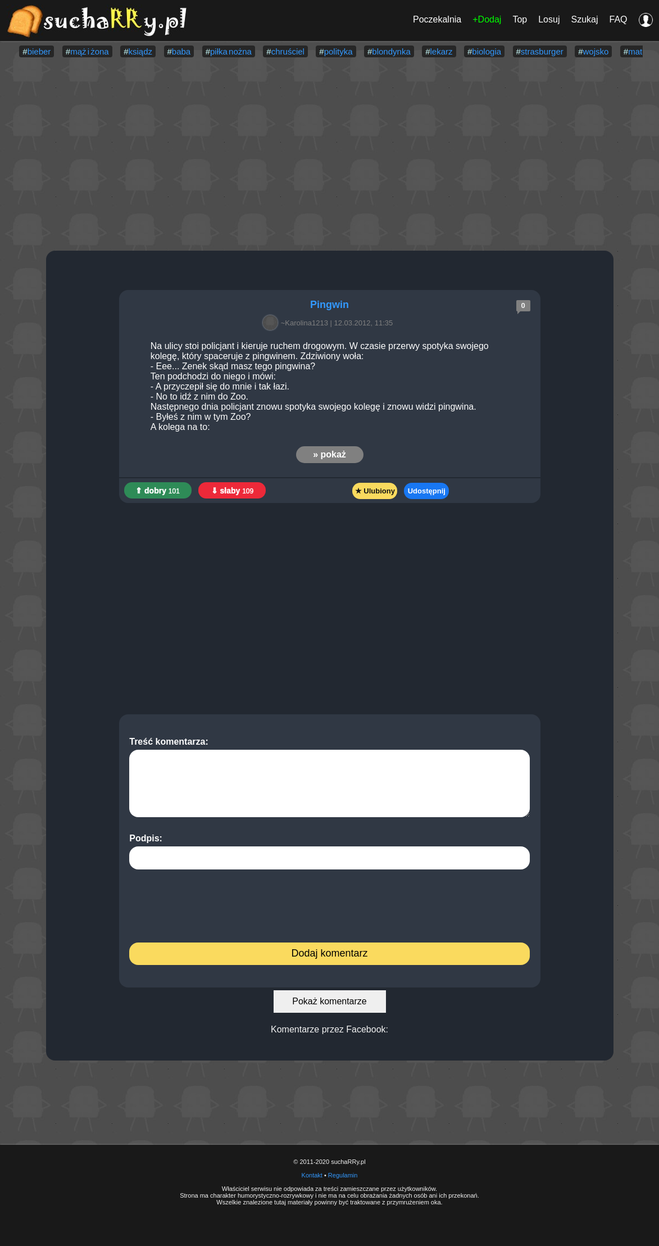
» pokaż (329, 454)
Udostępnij (427, 491)
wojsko (596, 51)
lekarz (441, 51)
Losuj (549, 19)
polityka (338, 51)
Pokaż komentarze (329, 1001)
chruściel (287, 51)
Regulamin (343, 1175)
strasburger (542, 51)
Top (519, 19)
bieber (39, 51)
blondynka (391, 51)
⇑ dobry (157, 490)
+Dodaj (486, 19)
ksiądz (141, 51)
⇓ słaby (232, 490)
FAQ (618, 19)
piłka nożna (231, 51)
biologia (486, 51)
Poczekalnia (437, 19)
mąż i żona (89, 51)
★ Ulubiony (375, 491)
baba (181, 51)
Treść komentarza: (329, 777)
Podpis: (329, 851)
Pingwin (329, 304)
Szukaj (584, 19)
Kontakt (312, 1175)
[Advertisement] (329, 155)
